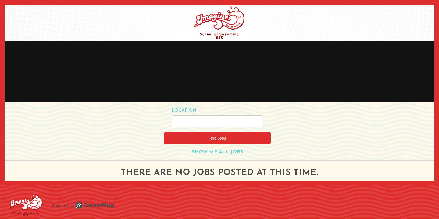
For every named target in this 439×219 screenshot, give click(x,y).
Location (184, 110)
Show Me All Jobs (217, 152)
